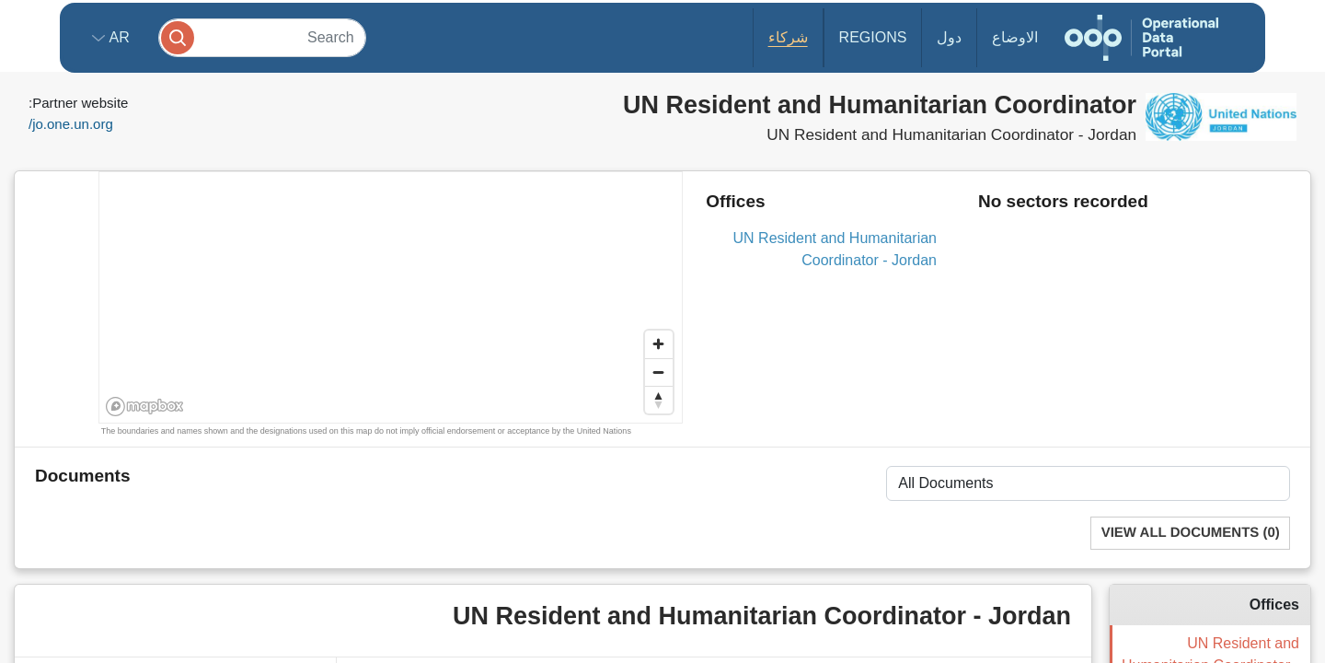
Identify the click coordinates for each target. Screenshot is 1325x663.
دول (949, 37)
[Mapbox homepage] (145, 406)
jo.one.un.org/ (71, 124)
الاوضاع (1015, 37)
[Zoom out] (659, 372)
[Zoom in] (659, 344)
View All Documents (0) (1190, 533)
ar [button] (117, 37)
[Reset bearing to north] (659, 399)
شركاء (788, 37)
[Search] (262, 37)
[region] (391, 298)
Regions (873, 37)
